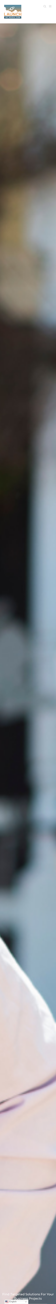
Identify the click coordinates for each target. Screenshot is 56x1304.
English (10, 1301)
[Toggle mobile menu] (50, 6)
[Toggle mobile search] (44, 6)
